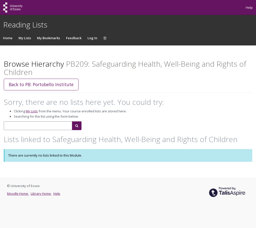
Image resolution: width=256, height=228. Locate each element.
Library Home (41, 193)
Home (7, 38)
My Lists (24, 38)
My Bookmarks (48, 38)
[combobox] (38, 125)
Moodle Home (18, 193)
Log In (92, 38)
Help (249, 7)
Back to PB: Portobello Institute (41, 84)
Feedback (74, 38)
